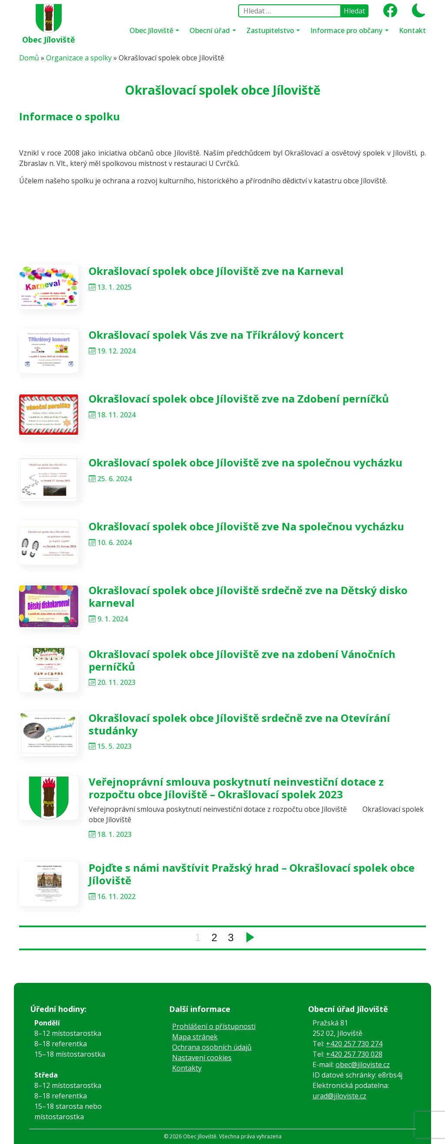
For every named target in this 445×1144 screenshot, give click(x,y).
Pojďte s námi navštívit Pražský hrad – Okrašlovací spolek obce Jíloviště (252, 873)
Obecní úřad (210, 30)
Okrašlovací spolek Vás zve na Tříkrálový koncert (216, 334)
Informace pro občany (347, 30)
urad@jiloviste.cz (339, 1096)
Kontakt (412, 30)
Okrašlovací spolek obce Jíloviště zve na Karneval (216, 271)
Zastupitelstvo (271, 30)
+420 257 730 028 (354, 1054)
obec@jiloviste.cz (362, 1064)
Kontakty (187, 1068)
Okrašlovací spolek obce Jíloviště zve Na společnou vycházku (246, 526)
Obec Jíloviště (48, 39)
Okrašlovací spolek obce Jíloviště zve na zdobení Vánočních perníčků (242, 660)
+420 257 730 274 (354, 1043)
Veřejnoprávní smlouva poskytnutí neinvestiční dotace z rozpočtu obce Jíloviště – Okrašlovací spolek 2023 (236, 787)
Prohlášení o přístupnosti (214, 1026)
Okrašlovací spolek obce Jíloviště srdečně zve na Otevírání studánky (239, 724)
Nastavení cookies (202, 1057)
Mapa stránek (195, 1037)
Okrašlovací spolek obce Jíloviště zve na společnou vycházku (245, 462)
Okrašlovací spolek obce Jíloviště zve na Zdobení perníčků (239, 398)
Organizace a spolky (79, 58)
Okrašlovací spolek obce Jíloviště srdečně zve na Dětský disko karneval (248, 596)
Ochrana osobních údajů (212, 1047)
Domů (29, 58)
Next (250, 937)
